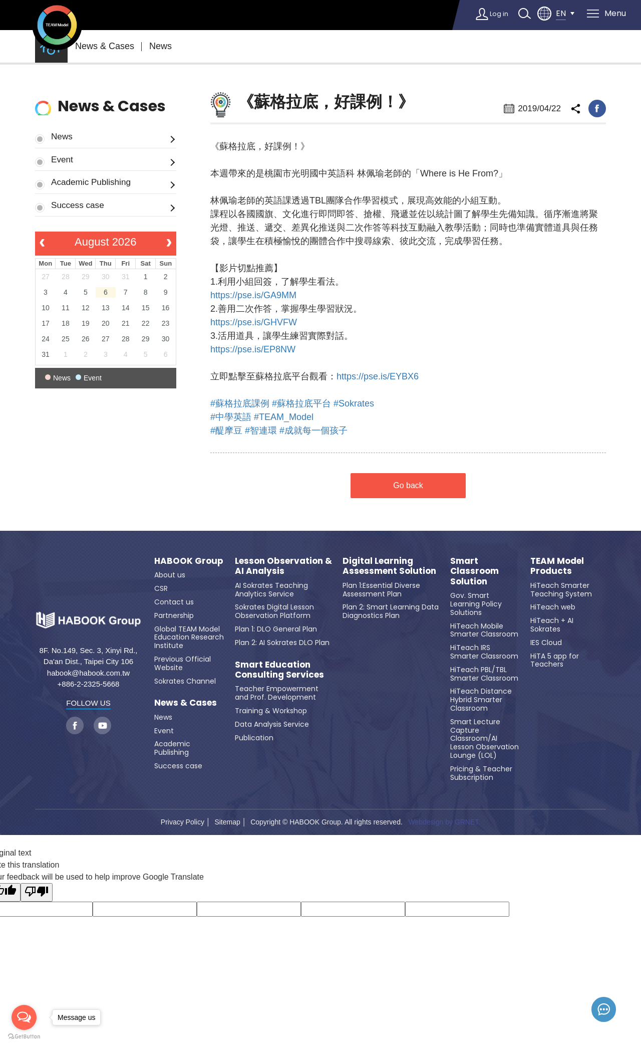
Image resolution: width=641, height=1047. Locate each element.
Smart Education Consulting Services (279, 670)
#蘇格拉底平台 (301, 403)
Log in (495, 13)
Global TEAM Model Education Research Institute (189, 637)
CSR (161, 588)
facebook (597, 108)
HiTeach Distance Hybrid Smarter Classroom (481, 699)
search (523, 14)
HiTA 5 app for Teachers (554, 660)
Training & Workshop (271, 711)
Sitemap (227, 822)
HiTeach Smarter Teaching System (561, 589)
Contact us (174, 602)
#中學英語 (230, 417)
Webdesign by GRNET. (444, 822)
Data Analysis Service (272, 724)
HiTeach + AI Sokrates (551, 624)
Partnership (174, 615)
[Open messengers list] (24, 1017)
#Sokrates (354, 403)
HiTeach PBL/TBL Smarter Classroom (484, 674)
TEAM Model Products (557, 566)
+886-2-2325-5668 (89, 684)
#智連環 (261, 431)
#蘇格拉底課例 (239, 403)
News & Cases (104, 46)
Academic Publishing (91, 182)
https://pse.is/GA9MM (253, 295)
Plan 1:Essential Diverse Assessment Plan (381, 589)
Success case (77, 205)
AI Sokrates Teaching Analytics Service (271, 589)
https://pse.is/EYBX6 (378, 376)
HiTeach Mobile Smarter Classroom (484, 630)
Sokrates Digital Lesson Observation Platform (274, 611)
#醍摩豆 (226, 431)
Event (62, 159)
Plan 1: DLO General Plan (276, 629)
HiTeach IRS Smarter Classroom (484, 652)
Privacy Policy (182, 822)
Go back (408, 485)
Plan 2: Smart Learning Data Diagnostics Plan (391, 611)
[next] (169, 243)
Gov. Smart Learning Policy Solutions (476, 603)
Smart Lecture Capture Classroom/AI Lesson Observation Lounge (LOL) (484, 738)
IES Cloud (546, 643)
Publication (254, 738)
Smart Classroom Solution (474, 571)
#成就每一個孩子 (313, 431)
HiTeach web (552, 607)
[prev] (42, 243)
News (160, 46)
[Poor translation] (37, 892)
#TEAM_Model (283, 417)
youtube (102, 725)
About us (169, 575)
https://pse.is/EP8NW (252, 349)
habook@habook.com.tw (88, 673)
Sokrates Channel (185, 681)
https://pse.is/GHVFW (253, 322)
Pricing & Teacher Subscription (481, 773)
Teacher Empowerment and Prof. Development (276, 693)
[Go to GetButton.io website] (24, 1036)
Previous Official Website (182, 663)
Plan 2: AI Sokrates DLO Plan (282, 643)
